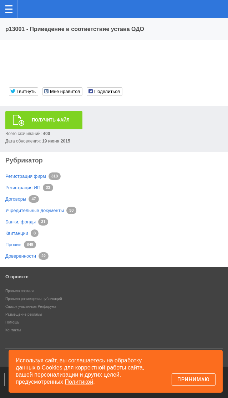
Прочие (13, 244)
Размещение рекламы (23, 314)
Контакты (13, 330)
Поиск (199, 8)
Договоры (15, 199)
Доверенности (20, 256)
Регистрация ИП (22, 187)
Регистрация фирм (25, 176)
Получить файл (51, 120)
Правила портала (19, 291)
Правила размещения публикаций (33, 299)
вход (213, 4)
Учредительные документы (34, 210)
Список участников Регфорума (30, 307)
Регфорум (29, 8)
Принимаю (193, 379)
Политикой (79, 382)
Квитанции (16, 233)
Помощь (12, 322)
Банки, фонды (20, 221)
